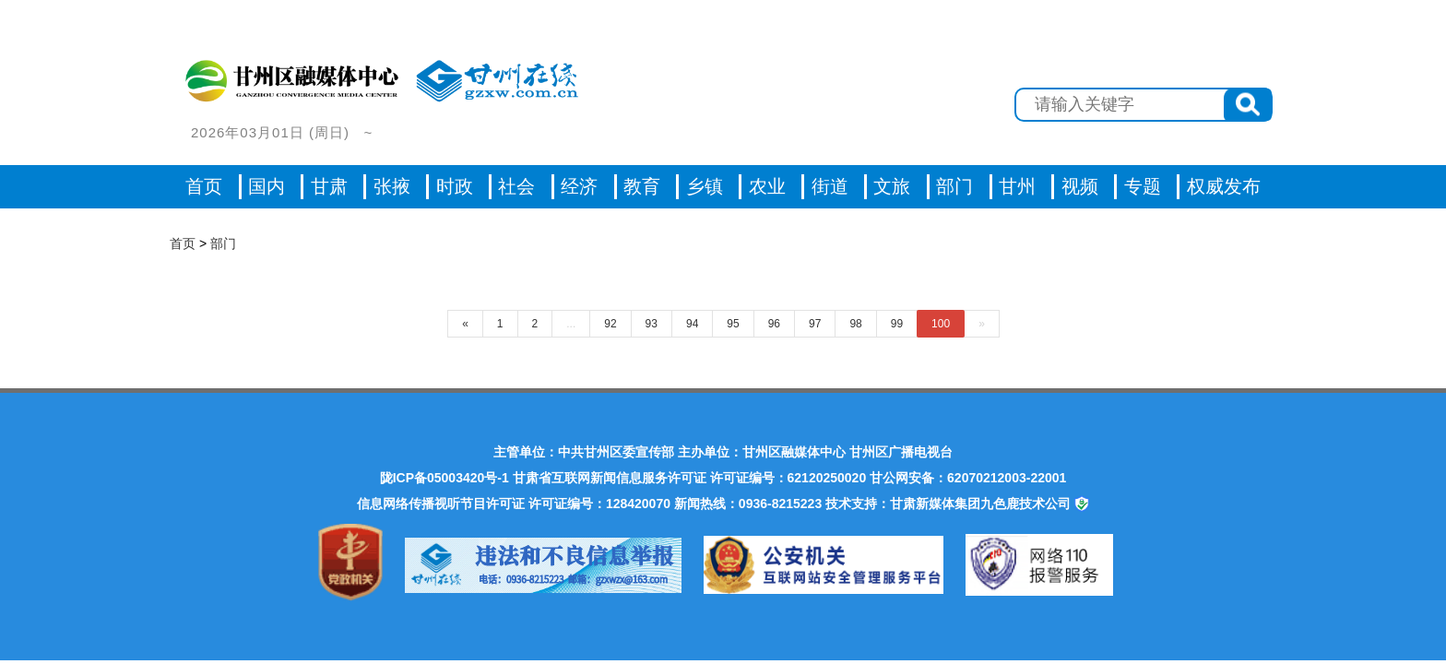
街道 (830, 186)
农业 (767, 186)
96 (774, 323)
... (570, 323)
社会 (516, 186)
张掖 (391, 186)
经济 (579, 186)
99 (897, 323)
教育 (641, 186)
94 (692, 323)
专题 (1142, 186)
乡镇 (704, 186)
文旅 (891, 186)
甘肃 (329, 186)
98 (855, 323)
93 (652, 323)
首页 (203, 186)
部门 (954, 186)
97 (815, 323)
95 (733, 323)
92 (610, 323)
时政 (454, 186)
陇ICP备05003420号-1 (444, 477)
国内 (266, 186)
